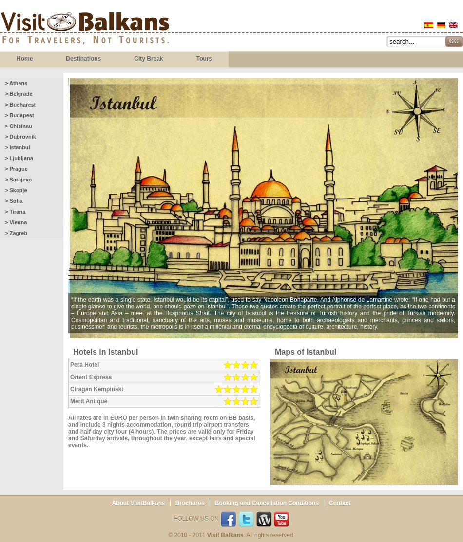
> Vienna (16, 222)
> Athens (16, 83)
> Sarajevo (18, 179)
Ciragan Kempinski (96, 389)
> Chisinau (18, 126)
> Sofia (13, 201)
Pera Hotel (84, 364)
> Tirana (15, 212)
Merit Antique (88, 401)
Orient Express (91, 377)
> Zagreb (16, 233)
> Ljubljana (19, 158)
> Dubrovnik (20, 137)
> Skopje (16, 190)
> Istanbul (17, 147)
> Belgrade (19, 94)
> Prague (16, 169)
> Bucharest (20, 105)
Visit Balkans (85, 29)
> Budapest (19, 115)
